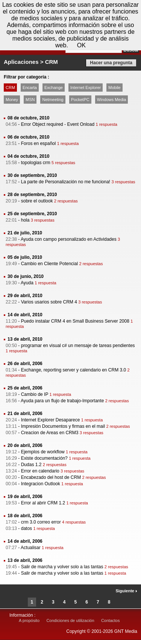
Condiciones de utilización (70, 620)
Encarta (30, 87)
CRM (10, 87)
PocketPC (80, 99)
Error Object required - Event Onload (57, 124)
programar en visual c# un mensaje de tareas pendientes (78, 345)
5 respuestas (63, 162)
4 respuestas (74, 522)
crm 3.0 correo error (41, 522)
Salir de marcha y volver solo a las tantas (62, 566)
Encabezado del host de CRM (51, 477)
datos (26, 528)
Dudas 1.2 (31, 464)
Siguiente (126, 591)
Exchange (53, 87)
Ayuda (27, 282)
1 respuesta (106, 124)
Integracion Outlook (40, 483)
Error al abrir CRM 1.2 (43, 503)
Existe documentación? (44, 458)
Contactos (110, 620)
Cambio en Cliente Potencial (49, 263)
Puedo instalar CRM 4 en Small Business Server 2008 (75, 321)
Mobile (114, 87)
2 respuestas (66, 201)
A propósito (29, 620)
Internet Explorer (85, 87)
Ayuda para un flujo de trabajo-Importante (62, 400)
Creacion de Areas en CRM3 (50, 432)
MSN (30, 99)
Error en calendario (40, 471)
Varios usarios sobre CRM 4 (49, 302)
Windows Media (111, 99)
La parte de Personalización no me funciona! (66, 181)
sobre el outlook (37, 201)
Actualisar (31, 547)
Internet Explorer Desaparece (50, 420)
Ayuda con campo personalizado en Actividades (69, 239)
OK (81, 45)
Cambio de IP (35, 394)
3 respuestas (123, 182)
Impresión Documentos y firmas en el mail (63, 426)
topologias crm (35, 162)
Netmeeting (52, 99)
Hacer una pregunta (111, 62)
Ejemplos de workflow (43, 451)
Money (12, 99)
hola (25, 220)
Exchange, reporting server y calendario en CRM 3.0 (73, 370)
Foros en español (38, 143)
